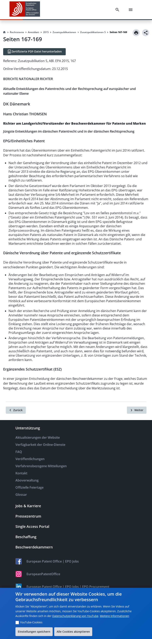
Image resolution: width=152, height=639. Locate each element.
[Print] (136, 32)
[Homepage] (4, 32)
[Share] (145, 32)
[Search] (118, 9)
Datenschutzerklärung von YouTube (75, 616)
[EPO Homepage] (25, 9)
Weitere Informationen (114, 616)
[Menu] (131, 9)
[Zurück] (16, 410)
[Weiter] (136, 410)
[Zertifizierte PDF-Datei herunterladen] (34, 51)
